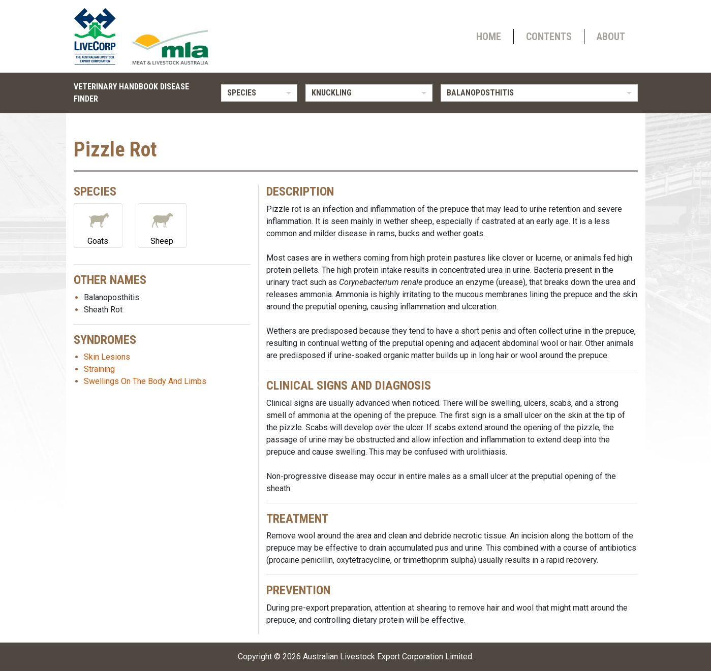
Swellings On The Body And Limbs (145, 381)
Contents (549, 36)
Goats (98, 225)
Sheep (162, 225)
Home (488, 36)
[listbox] (259, 93)
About (611, 36)
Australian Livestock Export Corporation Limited (387, 656)
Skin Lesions (107, 357)
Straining (99, 369)
